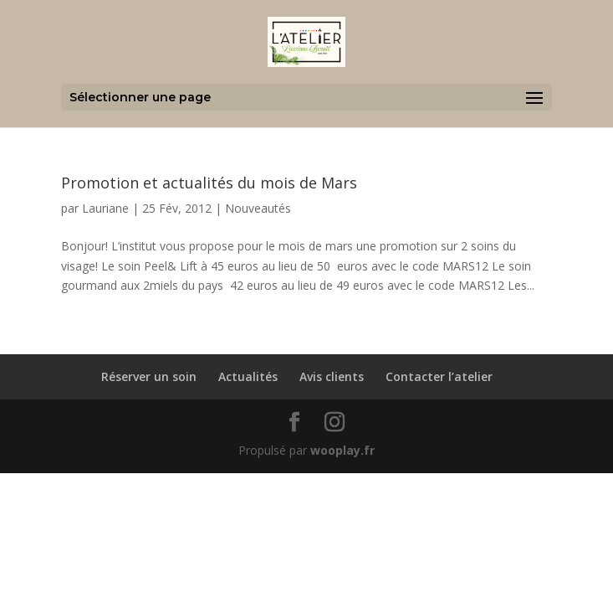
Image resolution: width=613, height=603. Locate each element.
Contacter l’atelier (439, 376)
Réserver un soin (149, 376)
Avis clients (331, 376)
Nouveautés (258, 208)
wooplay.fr (342, 450)
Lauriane (105, 208)
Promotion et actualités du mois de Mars (209, 183)
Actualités (248, 376)
